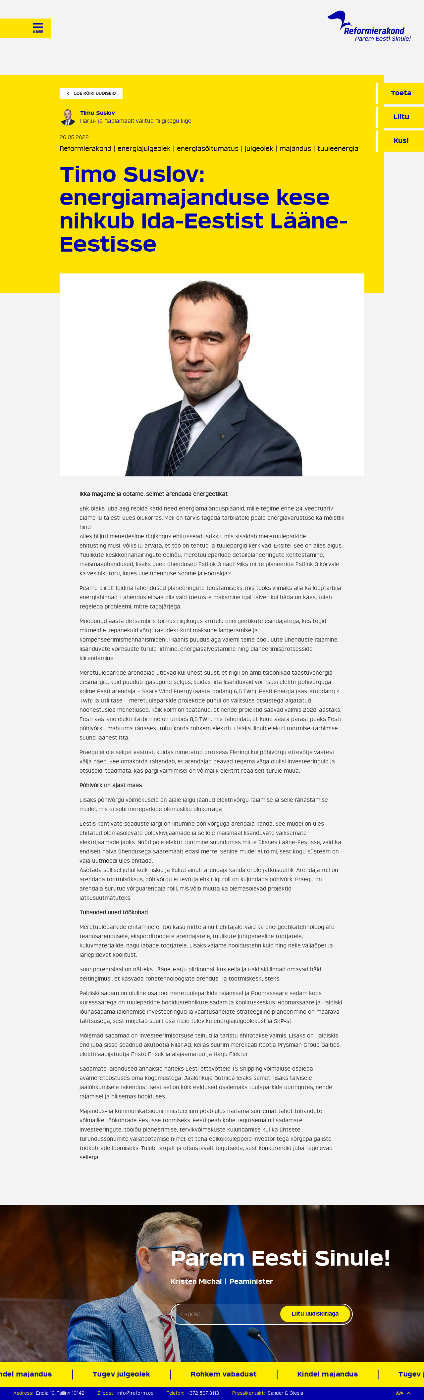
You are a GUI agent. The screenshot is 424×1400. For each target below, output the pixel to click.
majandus (295, 149)
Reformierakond (85, 149)
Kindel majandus (329, 1374)
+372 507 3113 (203, 1393)
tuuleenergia (337, 149)
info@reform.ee (135, 1393)
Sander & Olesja (285, 1393)
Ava (403, 1393)
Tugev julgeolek (123, 1374)
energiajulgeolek (144, 149)
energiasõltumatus (207, 149)
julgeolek (259, 149)
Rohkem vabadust (225, 1374)
